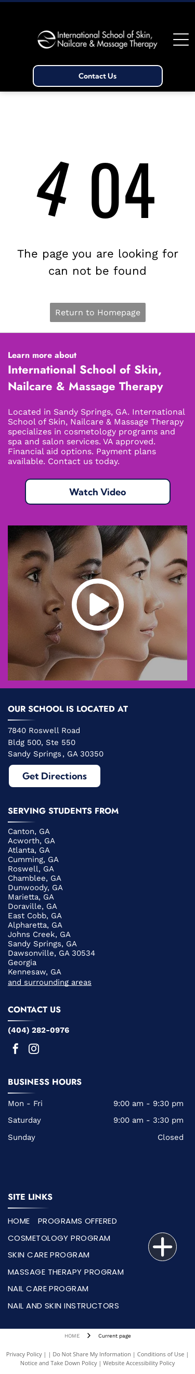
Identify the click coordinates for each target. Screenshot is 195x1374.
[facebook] (15, 1050)
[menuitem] (23, 1221)
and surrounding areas (50, 982)
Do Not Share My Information (92, 1354)
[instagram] (34, 1050)
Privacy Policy (24, 1354)
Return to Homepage (97, 312)
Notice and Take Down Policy (58, 1363)
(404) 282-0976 (38, 1030)
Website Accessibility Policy (139, 1363)
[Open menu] (181, 39)
